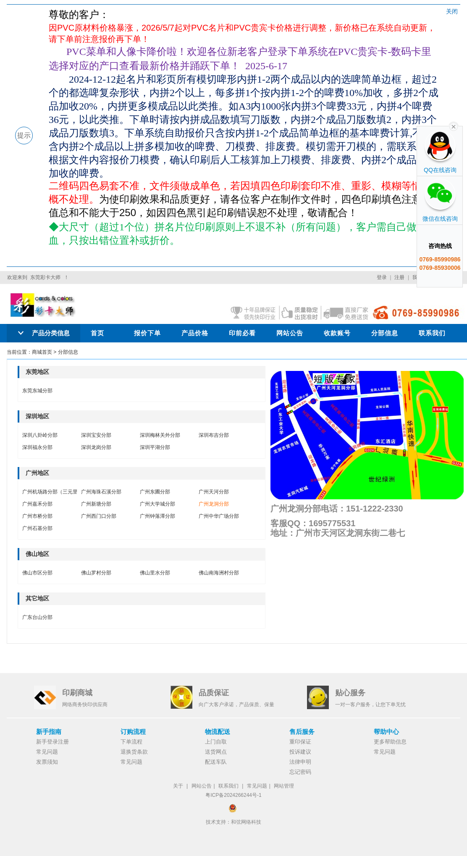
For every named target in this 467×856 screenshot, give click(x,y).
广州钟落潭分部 (157, 516)
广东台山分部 (37, 617)
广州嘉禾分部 (37, 504)
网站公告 (289, 333)
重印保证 (300, 742)
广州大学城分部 (157, 504)
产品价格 (194, 333)
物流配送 (217, 731)
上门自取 (216, 742)
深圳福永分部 (37, 447)
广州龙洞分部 (214, 504)
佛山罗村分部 (96, 573)
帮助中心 (386, 731)
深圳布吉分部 (214, 435)
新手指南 (48, 731)
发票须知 (47, 762)
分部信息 (384, 333)
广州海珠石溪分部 (101, 492)
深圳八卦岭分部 (40, 435)
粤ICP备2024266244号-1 (233, 795)
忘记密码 (300, 772)
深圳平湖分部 (155, 447)
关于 (178, 786)
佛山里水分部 (155, 573)
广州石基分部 (37, 528)
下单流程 (131, 742)
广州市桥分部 (37, 516)
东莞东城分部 (37, 391)
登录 (382, 277)
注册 (399, 277)
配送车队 (216, 762)
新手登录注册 (52, 742)
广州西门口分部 (98, 516)
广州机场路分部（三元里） (52, 492)
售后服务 (302, 731)
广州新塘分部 (96, 504)
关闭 (452, 11)
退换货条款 (134, 752)
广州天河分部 (214, 492)
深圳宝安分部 (96, 435)
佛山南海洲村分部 (219, 573)
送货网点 (216, 752)
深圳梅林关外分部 (160, 435)
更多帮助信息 (390, 742)
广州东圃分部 (155, 492)
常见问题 (47, 752)
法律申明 (300, 762)
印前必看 (242, 333)
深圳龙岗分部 (96, 447)
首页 (97, 333)
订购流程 (133, 731)
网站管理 (284, 786)
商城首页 (42, 352)
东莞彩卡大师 (45, 277)
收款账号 (337, 333)
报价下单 (147, 333)
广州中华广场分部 (219, 516)
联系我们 (432, 333)
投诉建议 (300, 752)
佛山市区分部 (37, 573)
